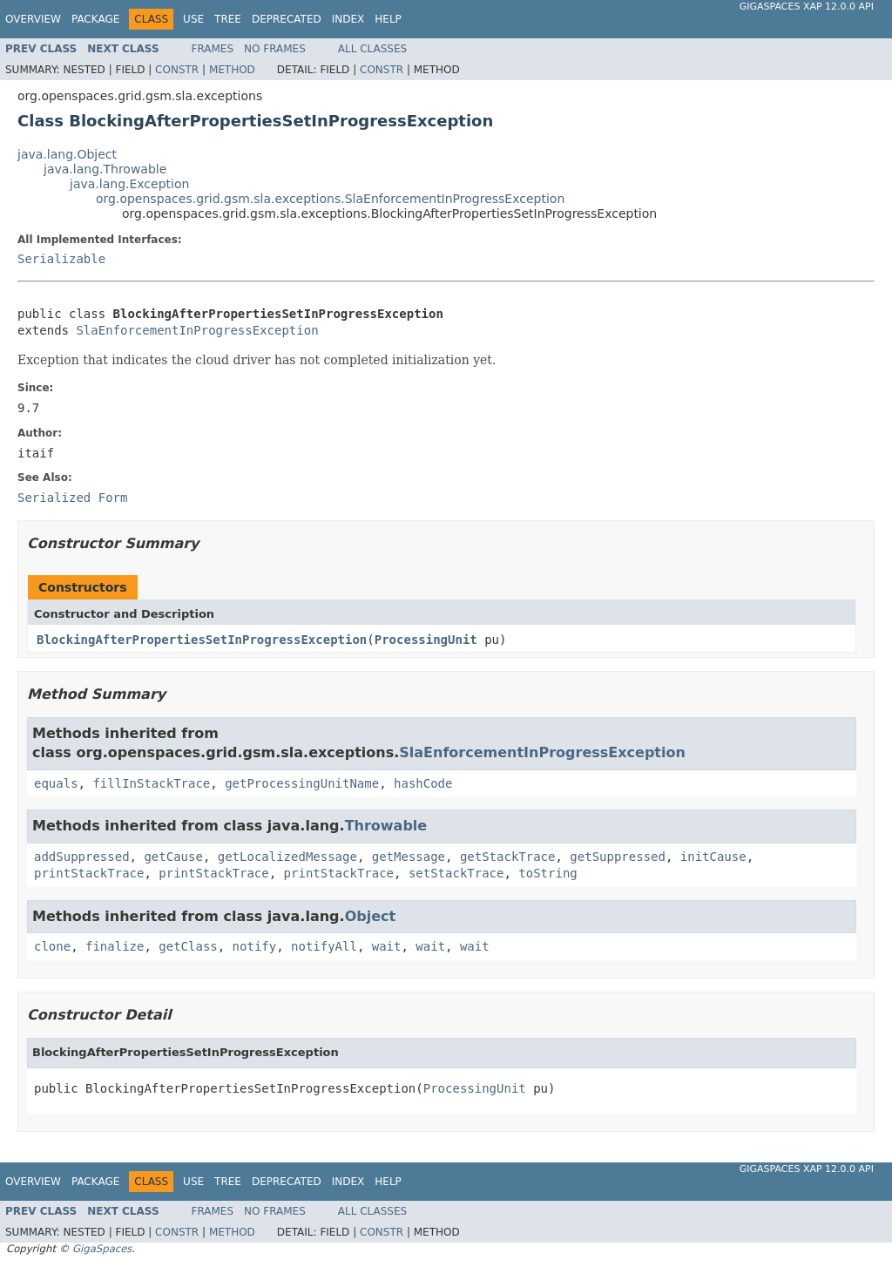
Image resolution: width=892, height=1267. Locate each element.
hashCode (423, 783)
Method (232, 70)
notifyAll (324, 946)
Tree (227, 19)
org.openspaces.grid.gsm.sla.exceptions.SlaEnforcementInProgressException (330, 199)
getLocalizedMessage (287, 857)
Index (348, 19)
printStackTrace (89, 873)
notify (255, 946)
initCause (713, 857)
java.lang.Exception (129, 184)
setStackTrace (456, 873)
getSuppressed (618, 857)
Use (193, 19)
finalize (114, 946)
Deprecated (286, 19)
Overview (33, 19)
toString (547, 873)
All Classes (372, 49)
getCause (173, 857)
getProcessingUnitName (302, 783)
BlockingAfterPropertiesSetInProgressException (202, 640)
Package (95, 19)
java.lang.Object (67, 154)
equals (56, 783)
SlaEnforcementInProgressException (197, 330)
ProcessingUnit (426, 640)
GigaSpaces (102, 1249)
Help (388, 19)
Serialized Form (72, 498)
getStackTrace (508, 857)
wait (387, 946)
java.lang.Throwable (105, 169)
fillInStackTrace (151, 783)
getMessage (408, 857)
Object (370, 916)
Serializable (61, 259)
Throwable (386, 825)
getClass (188, 946)
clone (52, 946)
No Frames (275, 49)
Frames (213, 49)
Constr (177, 70)
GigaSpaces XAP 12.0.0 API (807, 6)
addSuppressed (82, 857)
